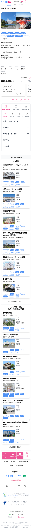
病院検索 (9, 5)
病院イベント (25, 108)
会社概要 (6, 461)
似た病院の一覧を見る (16, 447)
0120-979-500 (17, 515)
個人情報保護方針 (23, 461)
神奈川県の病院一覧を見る (16, 301)
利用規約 (13, 461)
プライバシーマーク (18, 503)
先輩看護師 (16, 108)
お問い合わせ (19, 465)
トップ (2, 5)
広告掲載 (11, 465)
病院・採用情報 (6, 108)
